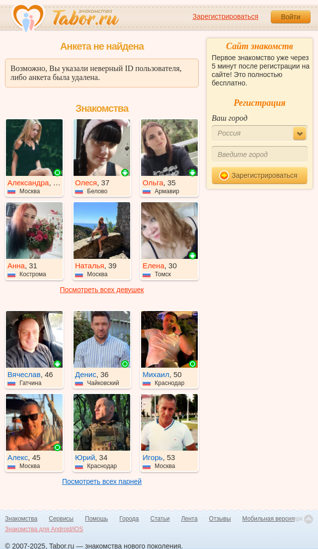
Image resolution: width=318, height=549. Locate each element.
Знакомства (21, 518)
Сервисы (61, 518)
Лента (189, 518)
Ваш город (229, 118)
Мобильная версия (268, 518)
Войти (290, 17)
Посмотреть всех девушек (102, 290)
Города (129, 518)
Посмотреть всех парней (102, 481)
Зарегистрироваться (225, 16)
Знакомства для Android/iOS (44, 529)
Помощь (96, 518)
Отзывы (220, 518)
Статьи (160, 518)
